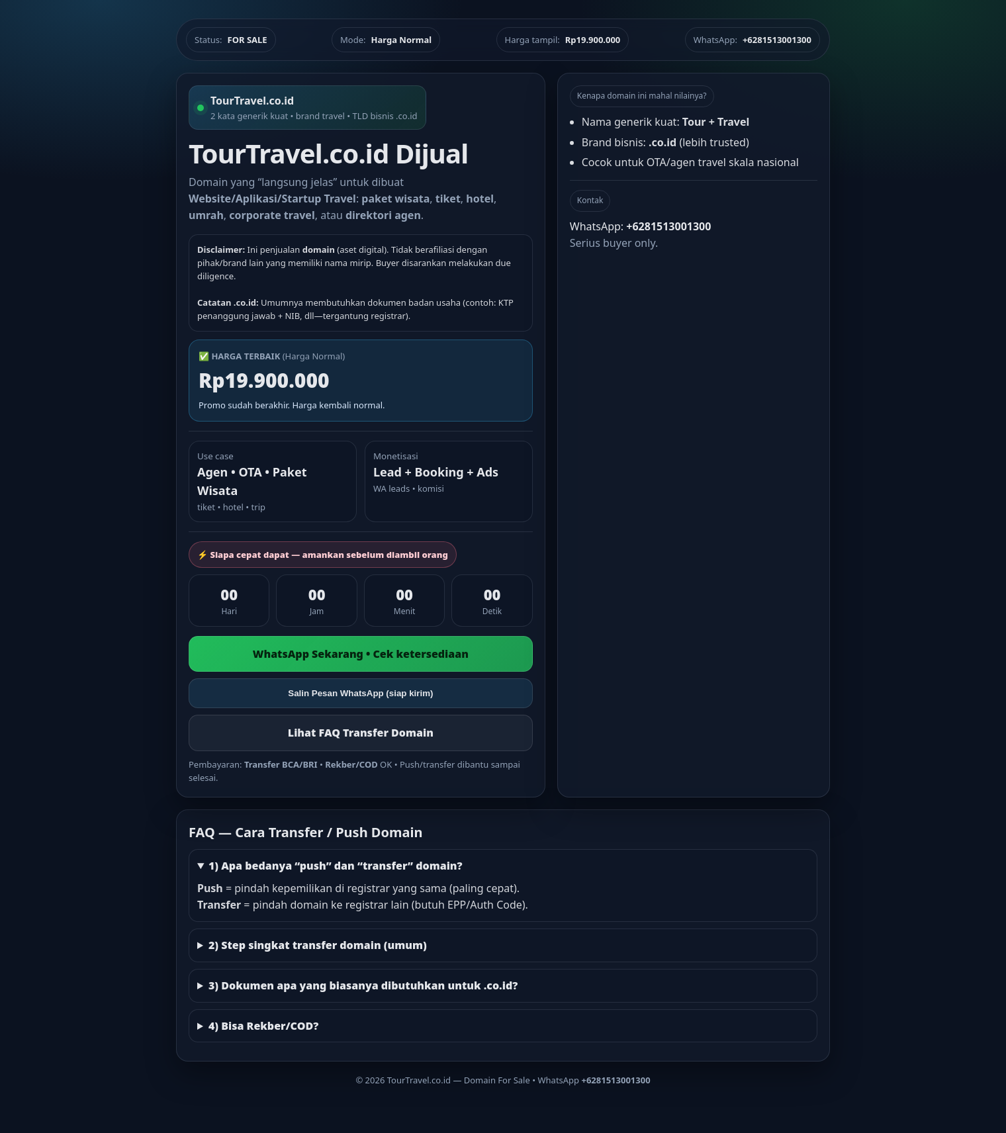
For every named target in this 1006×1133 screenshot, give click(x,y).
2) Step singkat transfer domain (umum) (317, 945)
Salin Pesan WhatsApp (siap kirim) (360, 693)
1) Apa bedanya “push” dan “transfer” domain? (335, 865)
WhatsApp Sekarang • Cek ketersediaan (361, 654)
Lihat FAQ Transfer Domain (361, 732)
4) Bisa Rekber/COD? (263, 1026)
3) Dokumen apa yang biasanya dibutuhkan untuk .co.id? (363, 985)
